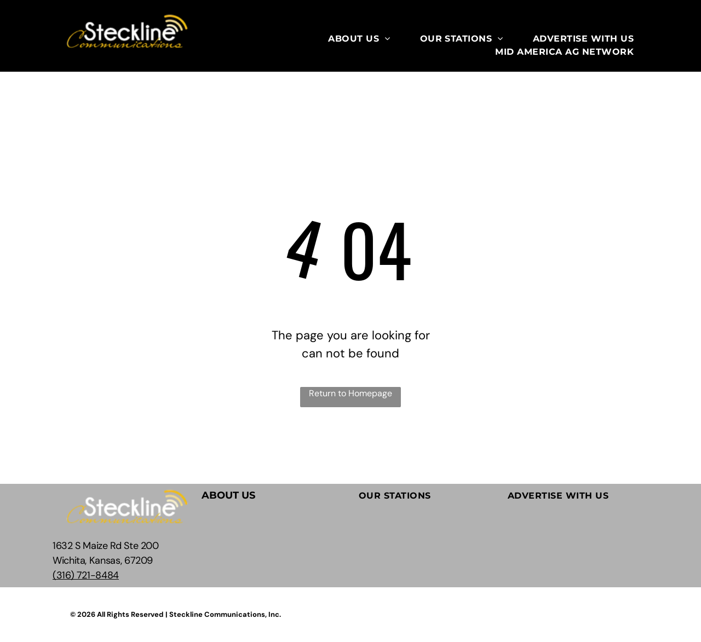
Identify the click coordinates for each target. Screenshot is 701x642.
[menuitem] (359, 38)
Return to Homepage (350, 393)
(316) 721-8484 (86, 575)
